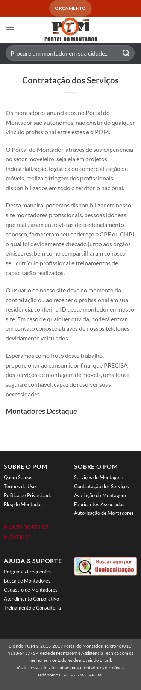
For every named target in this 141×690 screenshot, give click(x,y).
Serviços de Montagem (98, 477)
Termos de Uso (20, 486)
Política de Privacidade (28, 495)
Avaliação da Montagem (100, 495)
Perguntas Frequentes (28, 572)
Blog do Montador (23, 504)
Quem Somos (18, 477)
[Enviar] (126, 53)
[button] (10, 29)
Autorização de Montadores (104, 513)
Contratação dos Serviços (101, 486)
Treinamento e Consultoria (32, 608)
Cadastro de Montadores (31, 590)
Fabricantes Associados (99, 504)
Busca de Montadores (27, 581)
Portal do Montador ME (83, 675)
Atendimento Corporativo (31, 599)
